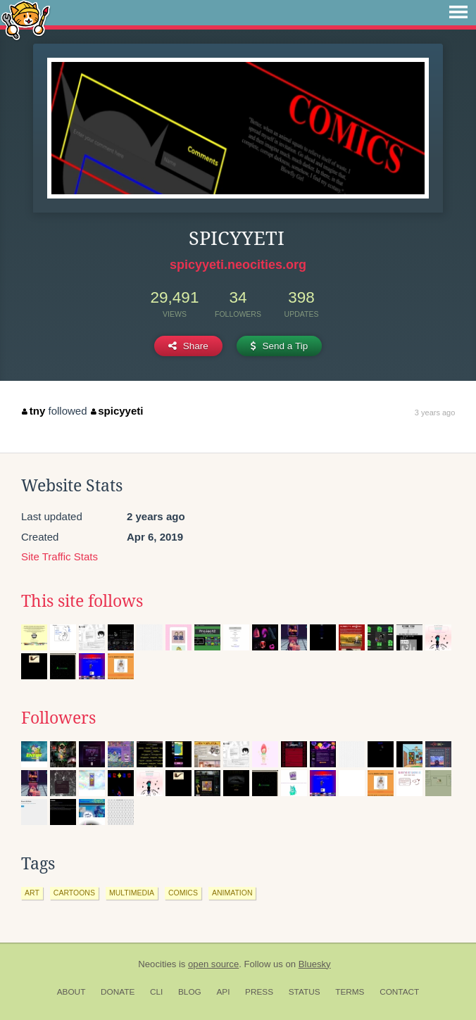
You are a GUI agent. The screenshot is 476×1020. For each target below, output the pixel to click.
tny (33, 411)
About (71, 992)
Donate (117, 992)
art (32, 892)
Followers (58, 718)
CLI (156, 992)
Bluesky (315, 964)
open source (213, 964)
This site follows (82, 601)
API (223, 992)
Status (304, 992)
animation (232, 892)
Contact (399, 992)
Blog (189, 992)
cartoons (74, 892)
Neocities (157, 964)
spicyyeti (117, 411)
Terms (349, 992)
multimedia (131, 892)
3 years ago (435, 412)
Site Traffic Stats (59, 556)
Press (259, 992)
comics (183, 892)
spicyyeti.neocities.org (238, 265)
